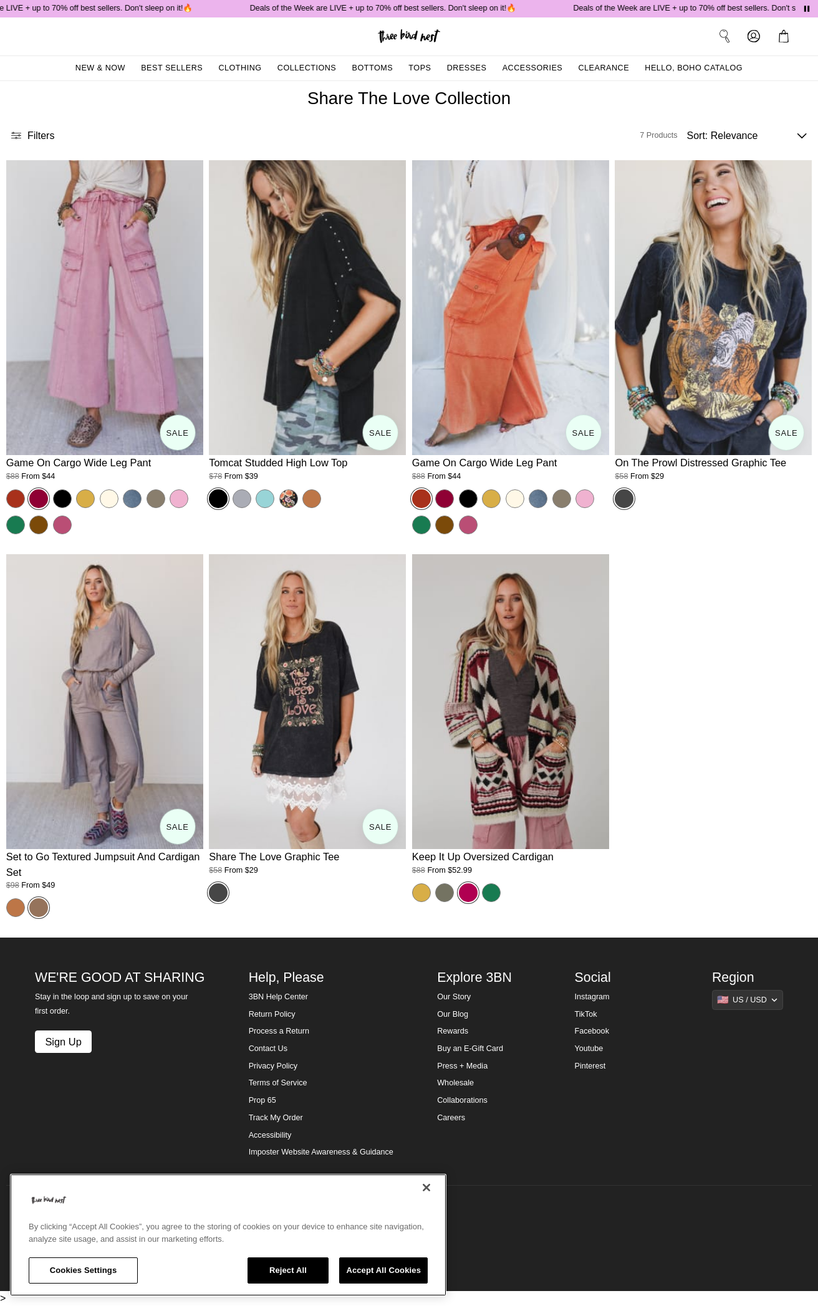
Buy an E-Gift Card (470, 1048)
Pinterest (590, 1066)
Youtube (589, 1048)
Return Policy (272, 1014)
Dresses (467, 68)
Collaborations (462, 1100)
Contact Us (268, 1048)
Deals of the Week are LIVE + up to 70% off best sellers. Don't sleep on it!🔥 (391, 8)
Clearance (603, 68)
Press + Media (462, 1066)
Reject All (288, 1270)
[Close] (426, 1187)
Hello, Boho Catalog (694, 68)
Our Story (454, 996)
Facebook (592, 1031)
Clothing (239, 68)
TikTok (586, 1014)
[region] (228, 1235)
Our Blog (452, 1014)
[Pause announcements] (807, 8)
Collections (307, 68)
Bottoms (372, 68)
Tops (419, 68)
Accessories (533, 68)
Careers (451, 1117)
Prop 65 (262, 1100)
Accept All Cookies (383, 1270)
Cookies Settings (83, 1270)
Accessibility (270, 1135)
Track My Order (276, 1117)
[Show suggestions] (747, 1000)
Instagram (592, 996)
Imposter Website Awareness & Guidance (321, 1152)
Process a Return (279, 1031)
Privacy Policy (273, 1066)
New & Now (100, 68)
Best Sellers (172, 68)
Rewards (452, 1031)
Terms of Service (278, 1082)
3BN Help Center (278, 996)
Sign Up (63, 1041)
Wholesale (455, 1082)
